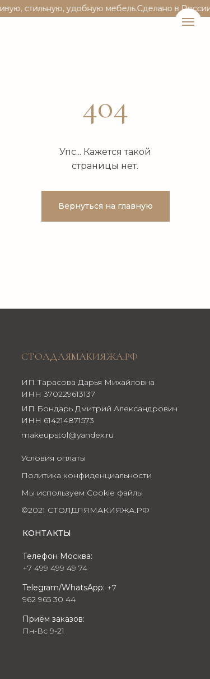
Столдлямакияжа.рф (79, 356)
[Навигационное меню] (188, 22)
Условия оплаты (53, 458)
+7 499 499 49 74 (54, 568)
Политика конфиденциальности (86, 475)
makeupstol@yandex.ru (67, 435)
